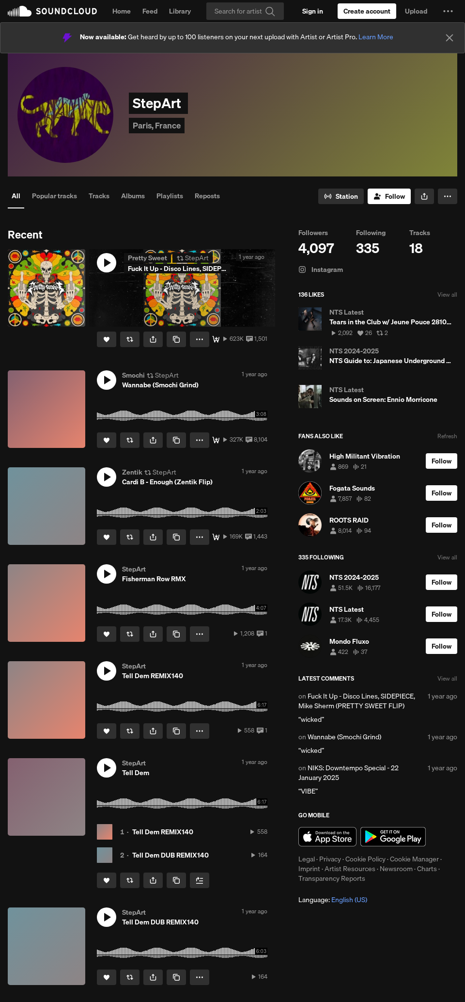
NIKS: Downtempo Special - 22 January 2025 (348, 773)
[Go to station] (341, 196)
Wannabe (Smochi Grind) (344, 737)
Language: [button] (332, 899)
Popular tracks (54, 196)
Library (180, 11)
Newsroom (396, 868)
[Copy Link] (176, 339)
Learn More (375, 37)
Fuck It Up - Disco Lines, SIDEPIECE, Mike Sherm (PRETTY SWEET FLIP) (356, 701)
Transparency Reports (331, 878)
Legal (306, 859)
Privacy (330, 859)
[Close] (449, 37)
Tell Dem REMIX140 (162, 832)
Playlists (169, 196)
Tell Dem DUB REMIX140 (170, 855)
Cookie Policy (365, 859)
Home (121, 11)
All (16, 196)
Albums (133, 196)
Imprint (309, 868)
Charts (427, 868)
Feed (149, 11)
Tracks (99, 196)
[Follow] (389, 196)
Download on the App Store (327, 836)
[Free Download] (216, 339)
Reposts (207, 196)
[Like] (106, 339)
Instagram (320, 269)
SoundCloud (52, 11)
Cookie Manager (414, 859)
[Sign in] (312, 11)
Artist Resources (350, 868)
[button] (448, 11)
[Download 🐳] (216, 440)
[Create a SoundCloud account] (367, 11)
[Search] (245, 11)
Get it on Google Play (393, 836)
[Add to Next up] (199, 880)
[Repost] (130, 339)
